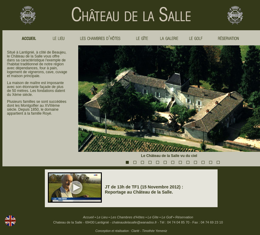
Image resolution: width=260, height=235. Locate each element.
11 (202, 162)
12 (210, 162)
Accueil (88, 217)
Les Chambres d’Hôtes (128, 217)
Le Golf (167, 217)
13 (218, 162)
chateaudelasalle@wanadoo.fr (134, 222)
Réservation (184, 217)
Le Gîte (153, 217)
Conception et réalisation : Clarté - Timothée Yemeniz (131, 231)
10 (195, 162)
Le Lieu (102, 217)
